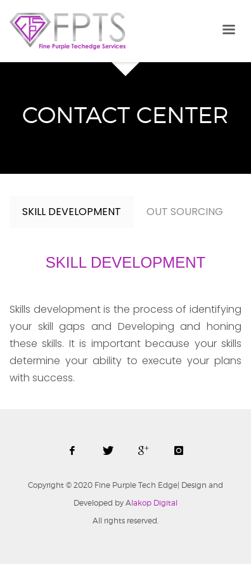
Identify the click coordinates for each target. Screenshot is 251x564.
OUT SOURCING (184, 211)
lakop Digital (151, 503)
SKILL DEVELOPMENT (71, 211)
